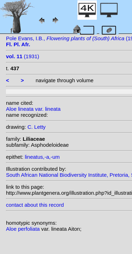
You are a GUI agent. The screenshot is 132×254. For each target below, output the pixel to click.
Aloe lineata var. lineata (33, 109)
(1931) (22, 56)
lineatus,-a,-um (42, 157)
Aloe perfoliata (23, 229)
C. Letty (36, 127)
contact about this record (35, 205)
